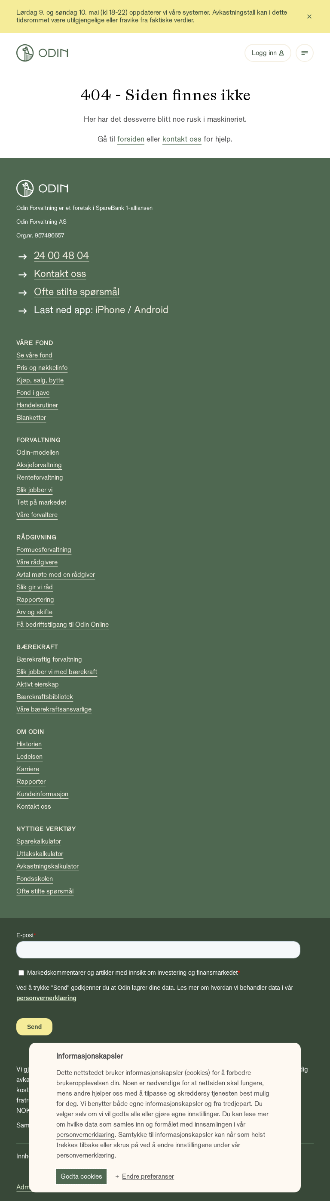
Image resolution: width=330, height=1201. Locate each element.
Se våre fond (34, 355)
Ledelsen (29, 756)
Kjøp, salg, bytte (40, 380)
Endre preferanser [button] (148, 1176)
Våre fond (34, 343)
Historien (29, 744)
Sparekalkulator (38, 841)
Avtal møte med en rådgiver (55, 574)
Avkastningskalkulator (47, 866)
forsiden (130, 139)
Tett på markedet (41, 502)
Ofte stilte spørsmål (76, 292)
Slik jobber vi (34, 490)
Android (151, 310)
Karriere (27, 769)
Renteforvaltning (39, 477)
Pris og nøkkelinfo (41, 367)
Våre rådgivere (37, 562)
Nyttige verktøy (46, 829)
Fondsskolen (34, 879)
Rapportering (35, 599)
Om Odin (30, 732)
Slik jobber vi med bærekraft (56, 672)
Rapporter (31, 781)
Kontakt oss (60, 274)
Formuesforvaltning (43, 549)
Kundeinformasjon (42, 794)
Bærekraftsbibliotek (44, 697)
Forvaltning (38, 440)
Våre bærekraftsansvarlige (54, 709)
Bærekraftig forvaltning (49, 659)
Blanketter (31, 417)
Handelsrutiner (37, 405)
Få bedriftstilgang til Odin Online (62, 624)
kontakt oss (182, 139)
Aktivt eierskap (37, 684)
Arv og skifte (34, 612)
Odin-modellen (37, 452)
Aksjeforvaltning (39, 465)
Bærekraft (37, 647)
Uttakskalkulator (39, 854)
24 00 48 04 (61, 255)
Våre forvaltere (37, 515)
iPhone (110, 310)
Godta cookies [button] (81, 1176)
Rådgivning (36, 537)
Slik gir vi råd (34, 587)
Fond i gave (32, 392)
